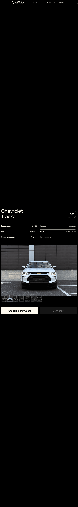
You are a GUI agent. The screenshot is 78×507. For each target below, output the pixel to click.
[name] (32, 423)
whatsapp (61, 3)
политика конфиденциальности (20, 493)
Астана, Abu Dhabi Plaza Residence (23, 500)
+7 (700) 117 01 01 (50, 3)
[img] (17, 2)
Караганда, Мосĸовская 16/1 (21, 498)
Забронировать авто (19, 113)
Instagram (43, 488)
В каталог (58, 113)
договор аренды (16, 495)
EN (36, 3)
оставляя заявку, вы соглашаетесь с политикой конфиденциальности (28, 438)
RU (33, 3)
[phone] (32, 432)
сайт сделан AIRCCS (61, 493)
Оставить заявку (32, 446)
